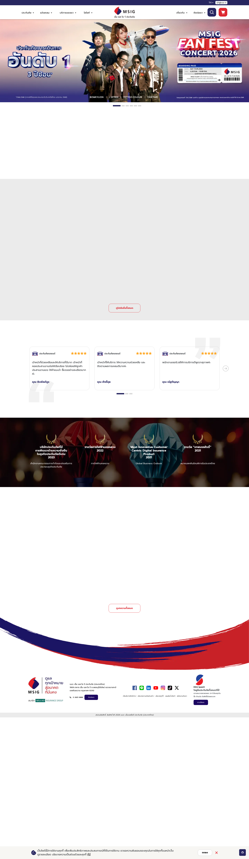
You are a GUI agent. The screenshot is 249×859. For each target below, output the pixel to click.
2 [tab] (123, 105)
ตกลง (205, 852)
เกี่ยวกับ (181, 12)
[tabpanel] (124, 60)
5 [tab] (135, 105)
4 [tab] (131, 105)
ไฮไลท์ (88, 12)
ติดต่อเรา (199, 12)
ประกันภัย (28, 12)
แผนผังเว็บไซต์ (170, 692)
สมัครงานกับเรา (182, 692)
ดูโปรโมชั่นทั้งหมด (124, 306)
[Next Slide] (226, 366)
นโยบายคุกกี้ (159, 692)
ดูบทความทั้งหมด (124, 604)
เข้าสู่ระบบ (221, 2)
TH (210, 2)
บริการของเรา (68, 12)
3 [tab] (127, 105)
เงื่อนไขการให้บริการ (129, 692)
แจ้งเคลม (46, 12)
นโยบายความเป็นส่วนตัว (145, 692)
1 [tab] (117, 105)
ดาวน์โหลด (200, 698)
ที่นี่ (89, 854)
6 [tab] (139, 105)
